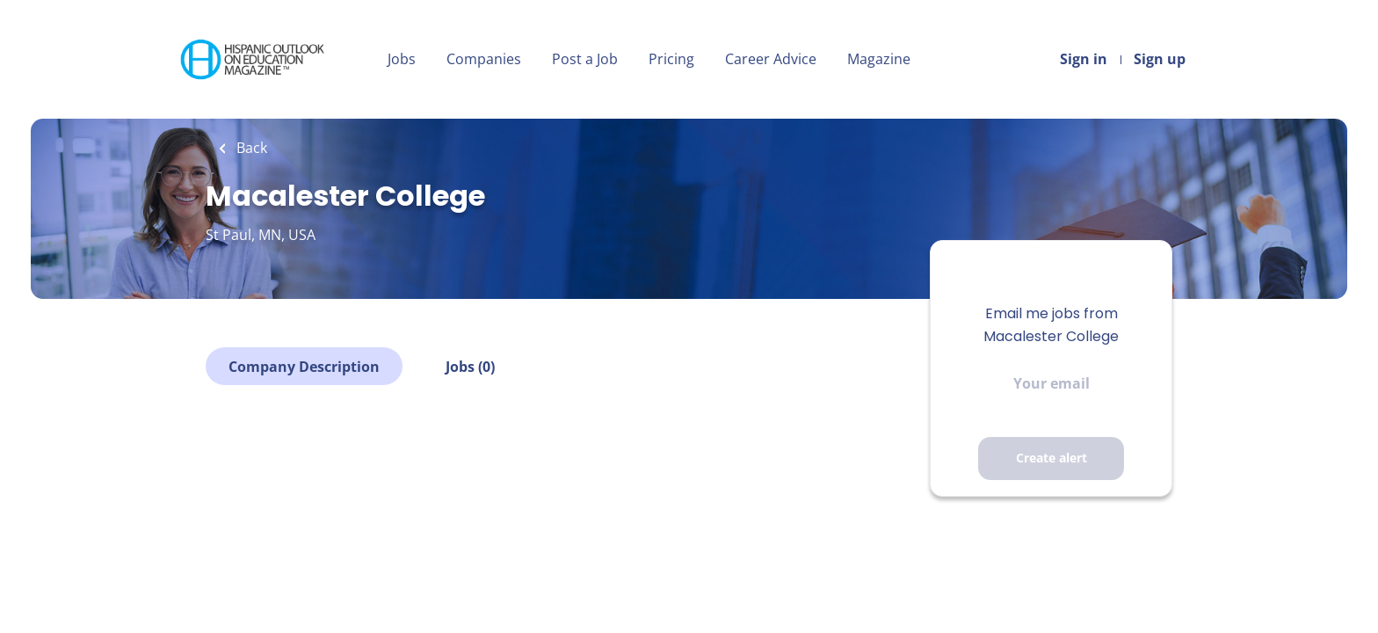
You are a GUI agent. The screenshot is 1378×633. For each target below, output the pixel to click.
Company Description (304, 366)
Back (250, 147)
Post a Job (585, 59)
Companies (483, 59)
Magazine (878, 59)
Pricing (671, 59)
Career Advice (770, 59)
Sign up (1160, 59)
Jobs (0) (470, 366)
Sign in (1083, 59)
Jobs (402, 59)
